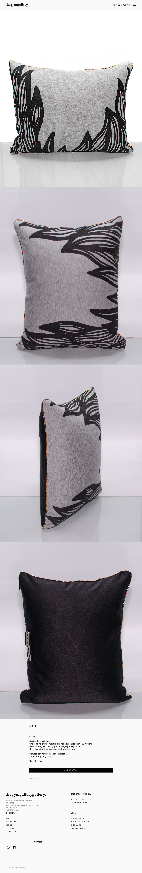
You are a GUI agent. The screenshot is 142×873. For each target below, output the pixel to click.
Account (124, 4)
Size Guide (76, 825)
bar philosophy (79, 803)
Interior (10, 828)
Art (7, 818)
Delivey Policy (34, 779)
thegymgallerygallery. (26, 795)
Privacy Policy (78, 818)
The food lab (77, 799)
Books (9, 825)
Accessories (12, 832)
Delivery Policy (79, 828)
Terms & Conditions (81, 822)
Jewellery (11, 822)
